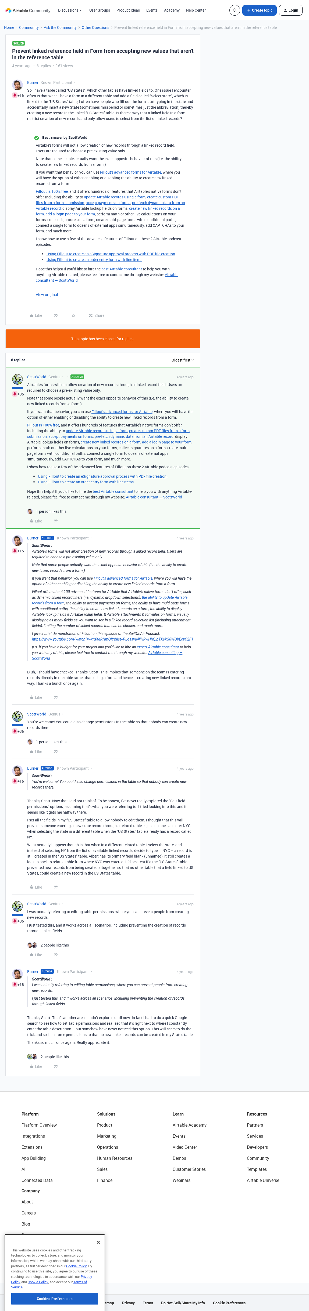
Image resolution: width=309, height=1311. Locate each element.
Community (29, 27)
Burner (32, 82)
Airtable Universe (263, 1180)
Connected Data (37, 1180)
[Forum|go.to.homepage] (28, 10)
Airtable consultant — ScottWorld (154, 497)
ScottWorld (36, 376)
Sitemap (107, 1302)
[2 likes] (48, 945)
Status (28, 1235)
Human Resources (114, 1158)
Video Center (185, 1147)
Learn (178, 1114)
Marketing (106, 1136)
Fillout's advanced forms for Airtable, (131, 172)
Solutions (106, 1114)
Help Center (196, 10)
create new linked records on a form (110, 442)
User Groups (99, 10)
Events (152, 10)
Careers (29, 1213)
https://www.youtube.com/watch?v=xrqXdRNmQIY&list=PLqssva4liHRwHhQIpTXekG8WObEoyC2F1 (112, 639)
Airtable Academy (190, 1125)
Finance (104, 1180)
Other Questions (95, 27)
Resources (257, 1114)
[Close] (98, 1269)
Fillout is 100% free (52, 191)
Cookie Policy (76, 1293)
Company (31, 1191)
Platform (30, 1114)
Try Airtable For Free (40, 1257)
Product (104, 1125)
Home (9, 27)
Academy (172, 10)
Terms (148, 1302)
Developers (257, 1147)
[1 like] (46, 511)
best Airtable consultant (121, 268)
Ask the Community (60, 27)
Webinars (181, 1180)
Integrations (33, 1136)
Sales (102, 1169)
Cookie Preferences (229, 1302)
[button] (259, 10)
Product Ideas (128, 10)
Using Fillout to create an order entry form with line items (94, 259)
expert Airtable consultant (158, 647)
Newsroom (32, 1246)
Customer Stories (189, 1169)
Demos (179, 1158)
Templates (257, 1169)
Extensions (32, 1147)
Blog (26, 1224)
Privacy (128, 1302)
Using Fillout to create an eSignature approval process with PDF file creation (111, 253)
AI (24, 1169)
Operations (107, 1147)
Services (255, 1136)
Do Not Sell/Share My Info (183, 1302)
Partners (255, 1125)
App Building (34, 1158)
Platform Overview (39, 1125)
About (27, 1202)
